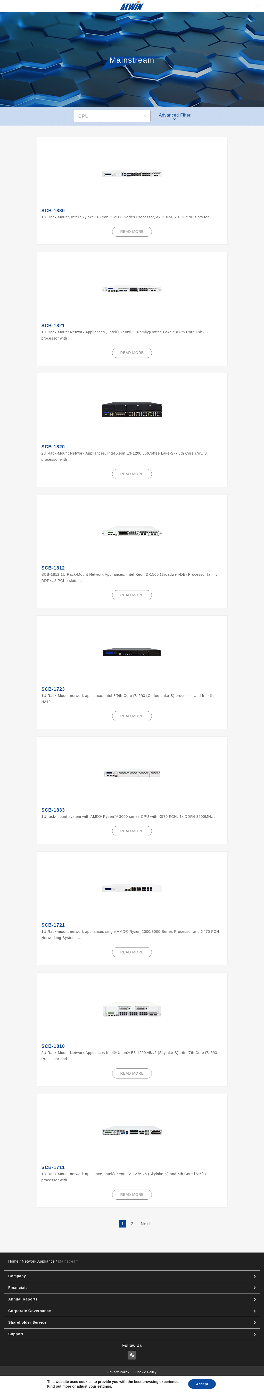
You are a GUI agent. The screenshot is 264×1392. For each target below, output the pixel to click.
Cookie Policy (145, 1372)
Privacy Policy (118, 1372)
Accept (202, 1384)
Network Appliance (38, 1261)
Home (13, 1261)
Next (145, 1224)
